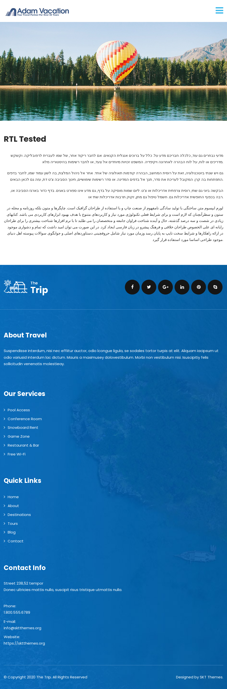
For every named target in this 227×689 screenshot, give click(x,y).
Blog (12, 532)
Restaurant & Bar (23, 445)
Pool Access (19, 410)
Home (13, 496)
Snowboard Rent (23, 427)
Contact (15, 541)
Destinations (19, 514)
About (13, 505)
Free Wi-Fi (16, 454)
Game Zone (19, 436)
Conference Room (25, 418)
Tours (13, 523)
